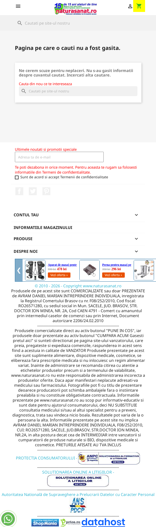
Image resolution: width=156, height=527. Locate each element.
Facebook (19, 191)
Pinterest (46, 191)
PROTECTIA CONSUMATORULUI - (78, 458)
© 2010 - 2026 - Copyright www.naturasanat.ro (78, 286)
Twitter (33, 191)
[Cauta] (78, 23)
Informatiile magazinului (43, 227)
